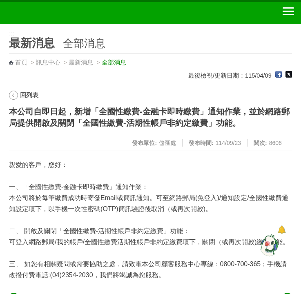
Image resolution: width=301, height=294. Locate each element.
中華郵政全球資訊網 (51, 13)
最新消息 (81, 62)
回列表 (29, 94)
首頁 (21, 62)
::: (2, 27)
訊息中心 (48, 62)
